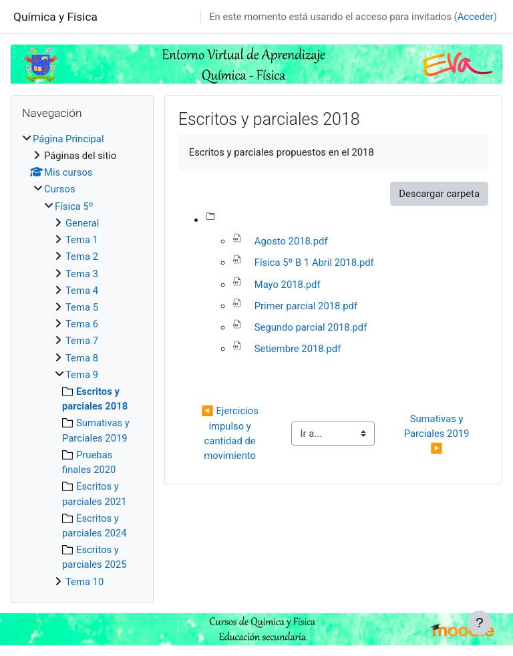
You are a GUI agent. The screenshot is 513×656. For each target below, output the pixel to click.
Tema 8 (81, 358)
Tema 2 (81, 257)
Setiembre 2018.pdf (297, 349)
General (82, 223)
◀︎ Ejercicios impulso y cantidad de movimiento (231, 433)
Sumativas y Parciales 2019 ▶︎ (438, 433)
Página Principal (68, 139)
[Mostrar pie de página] (480, 623)
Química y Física (55, 16)
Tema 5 (81, 307)
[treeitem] (82, 360)
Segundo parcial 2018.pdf (310, 327)
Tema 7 (81, 341)
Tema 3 (81, 274)
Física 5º (74, 206)
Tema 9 (81, 375)
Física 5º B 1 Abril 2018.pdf (314, 263)
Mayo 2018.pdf (287, 285)
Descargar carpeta (439, 194)
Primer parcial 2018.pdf (305, 306)
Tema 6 (81, 324)
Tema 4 (81, 291)
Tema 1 (81, 240)
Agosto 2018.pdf (291, 241)
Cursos (59, 189)
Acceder (476, 17)
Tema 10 (84, 582)
